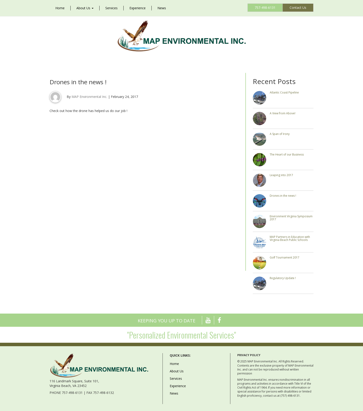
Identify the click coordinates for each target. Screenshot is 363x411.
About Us (85, 8)
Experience (137, 8)
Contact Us (298, 7)
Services (111, 8)
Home (60, 8)
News (161, 8)
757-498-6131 (265, 7)
